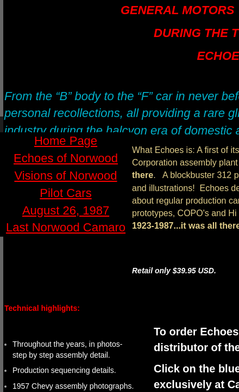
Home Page (65, 141)
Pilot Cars (65, 193)
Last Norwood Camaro (65, 227)
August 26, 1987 (65, 210)
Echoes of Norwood (66, 158)
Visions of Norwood (65, 175)
